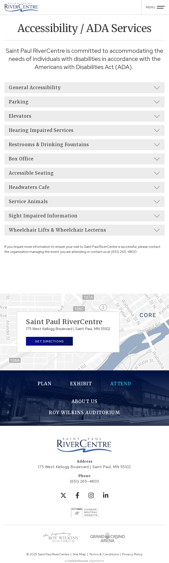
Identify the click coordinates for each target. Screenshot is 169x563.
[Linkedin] (106, 495)
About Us (85, 401)
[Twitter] (63, 495)
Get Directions (49, 341)
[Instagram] (91, 495)
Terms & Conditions (104, 554)
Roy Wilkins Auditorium (84, 412)
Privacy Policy (132, 554)
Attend (120, 383)
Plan (45, 383)
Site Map (79, 554)
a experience (84, 561)
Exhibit (81, 383)
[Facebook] (77, 495)
